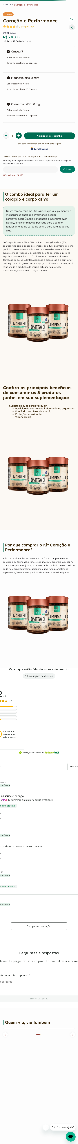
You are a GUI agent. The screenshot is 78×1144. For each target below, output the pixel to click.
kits (11, 5)
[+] (19, 135)
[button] (5, 1034)
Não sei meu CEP (13, 175)
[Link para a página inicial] (5, 4)
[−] (6, 135)
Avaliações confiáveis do (39, 752)
